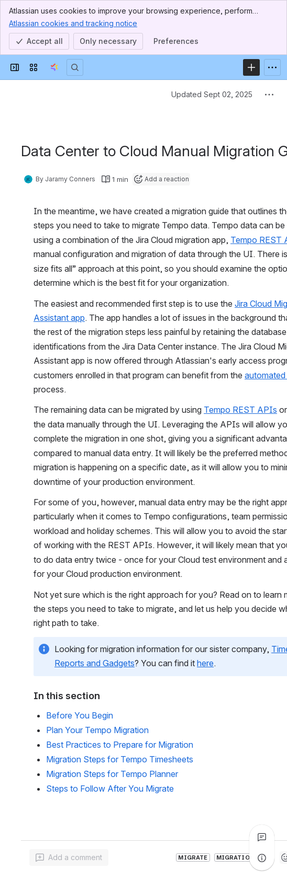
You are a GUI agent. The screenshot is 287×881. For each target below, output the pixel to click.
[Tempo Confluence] (54, 67)
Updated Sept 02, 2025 (211, 94)
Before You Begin (79, 715)
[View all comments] (261, 837)
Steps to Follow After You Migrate (110, 788)
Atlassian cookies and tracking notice (73, 23)
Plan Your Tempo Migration (97, 730)
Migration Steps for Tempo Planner (112, 774)
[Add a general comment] (68, 857)
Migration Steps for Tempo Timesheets (119, 759)
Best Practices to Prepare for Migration (119, 744)
